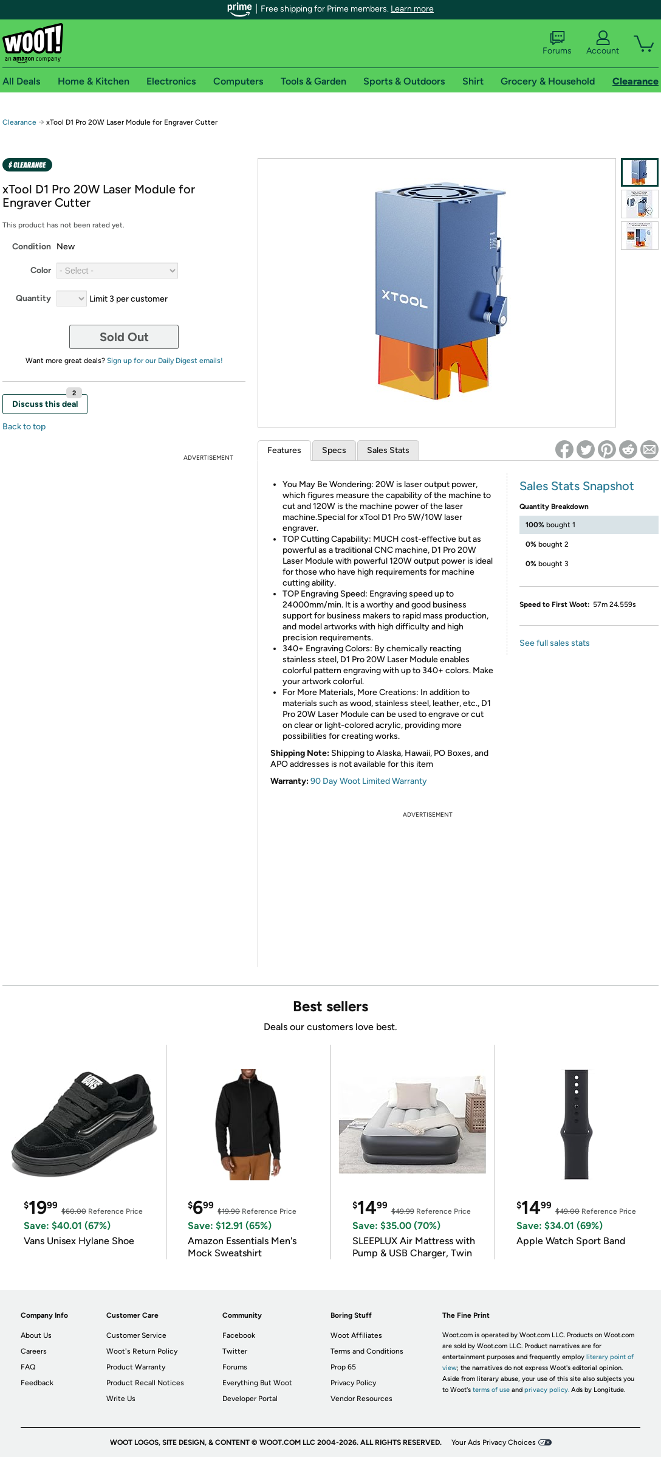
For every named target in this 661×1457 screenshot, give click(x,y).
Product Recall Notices (145, 1383)
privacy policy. (546, 1390)
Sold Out (124, 337)
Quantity (33, 298)
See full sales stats (554, 643)
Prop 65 (343, 1367)
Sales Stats (388, 450)
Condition (31, 246)
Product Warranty (135, 1367)
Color (40, 270)
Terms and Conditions (366, 1351)
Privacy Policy (353, 1383)
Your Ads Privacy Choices (493, 1442)
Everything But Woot (257, 1383)
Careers (34, 1351)
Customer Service (136, 1335)
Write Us (120, 1398)
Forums (557, 43)
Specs (334, 450)
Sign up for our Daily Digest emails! (165, 360)
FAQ (28, 1367)
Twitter (234, 1351)
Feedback (37, 1383)
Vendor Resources (361, 1398)
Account (602, 43)
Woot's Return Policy (141, 1351)
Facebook (238, 1335)
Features (284, 450)
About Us (36, 1335)
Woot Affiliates (356, 1335)
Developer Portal (250, 1398)
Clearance (19, 122)
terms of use (491, 1390)
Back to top (24, 426)
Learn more (412, 9)
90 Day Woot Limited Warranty (368, 781)
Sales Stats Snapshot (576, 486)
